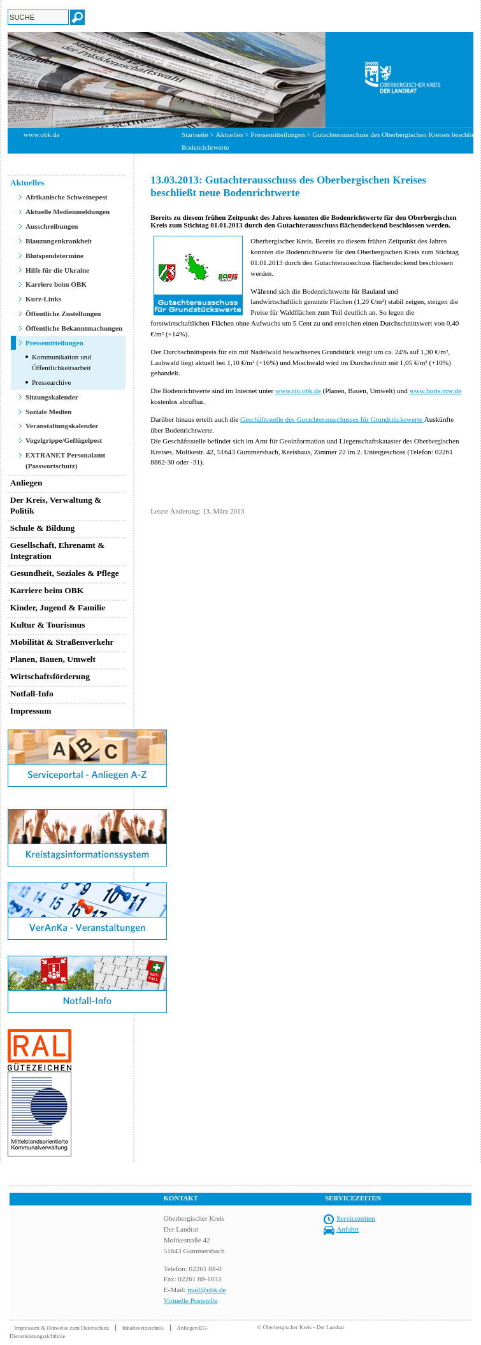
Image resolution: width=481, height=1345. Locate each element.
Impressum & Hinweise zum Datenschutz (61, 1328)
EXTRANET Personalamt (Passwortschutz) (65, 460)
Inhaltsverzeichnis (143, 1328)
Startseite (195, 134)
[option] (240, 80)
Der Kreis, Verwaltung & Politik (56, 505)
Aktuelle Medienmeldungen (67, 211)
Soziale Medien (48, 411)
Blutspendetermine (54, 255)
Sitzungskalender (51, 397)
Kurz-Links (43, 299)
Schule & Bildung (42, 528)
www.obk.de (41, 134)
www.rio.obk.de (298, 390)
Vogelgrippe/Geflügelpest (63, 440)
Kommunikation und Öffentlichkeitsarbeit (61, 362)
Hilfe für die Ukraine (57, 270)
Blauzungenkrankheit (58, 241)
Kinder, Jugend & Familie (58, 607)
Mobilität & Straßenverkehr (62, 642)
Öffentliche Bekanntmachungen (73, 328)
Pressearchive (51, 382)
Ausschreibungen (51, 226)
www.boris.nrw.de (436, 390)
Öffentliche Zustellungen (63, 313)
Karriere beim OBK (56, 284)
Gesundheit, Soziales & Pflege (64, 573)
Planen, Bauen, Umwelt (53, 659)
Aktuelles (229, 134)
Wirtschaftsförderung (50, 676)
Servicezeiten (355, 1218)
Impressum (31, 711)
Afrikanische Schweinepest (66, 197)
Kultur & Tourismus (47, 624)
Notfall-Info (32, 693)
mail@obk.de (206, 1289)
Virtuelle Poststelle (191, 1300)
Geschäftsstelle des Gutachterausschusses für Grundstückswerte (332, 419)
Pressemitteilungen (277, 134)
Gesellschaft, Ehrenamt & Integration (57, 550)
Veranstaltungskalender (61, 425)
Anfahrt (347, 1229)
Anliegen (26, 482)
